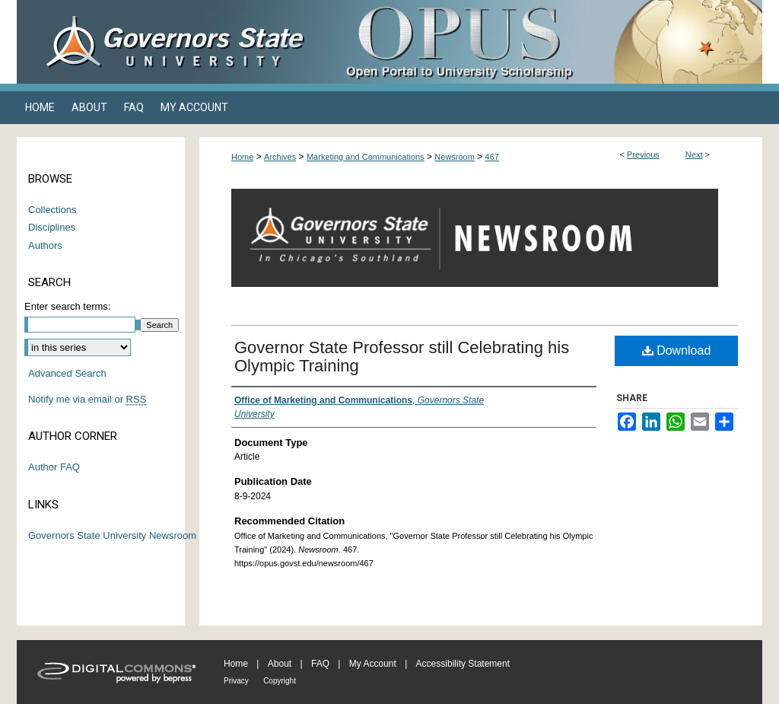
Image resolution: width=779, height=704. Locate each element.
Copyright (279, 681)
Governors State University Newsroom (112, 535)
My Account (372, 663)
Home (242, 156)
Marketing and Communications (365, 156)
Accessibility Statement (463, 663)
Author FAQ (54, 467)
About (279, 663)
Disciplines (51, 227)
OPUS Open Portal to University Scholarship (541, 42)
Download (676, 350)
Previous (643, 154)
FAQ (320, 663)
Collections (52, 209)
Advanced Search (67, 373)
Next (694, 154)
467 (492, 156)
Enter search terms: (67, 306)
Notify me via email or (87, 399)
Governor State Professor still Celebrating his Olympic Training (401, 356)
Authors (45, 245)
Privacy (236, 681)
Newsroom (454, 156)
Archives (280, 156)
